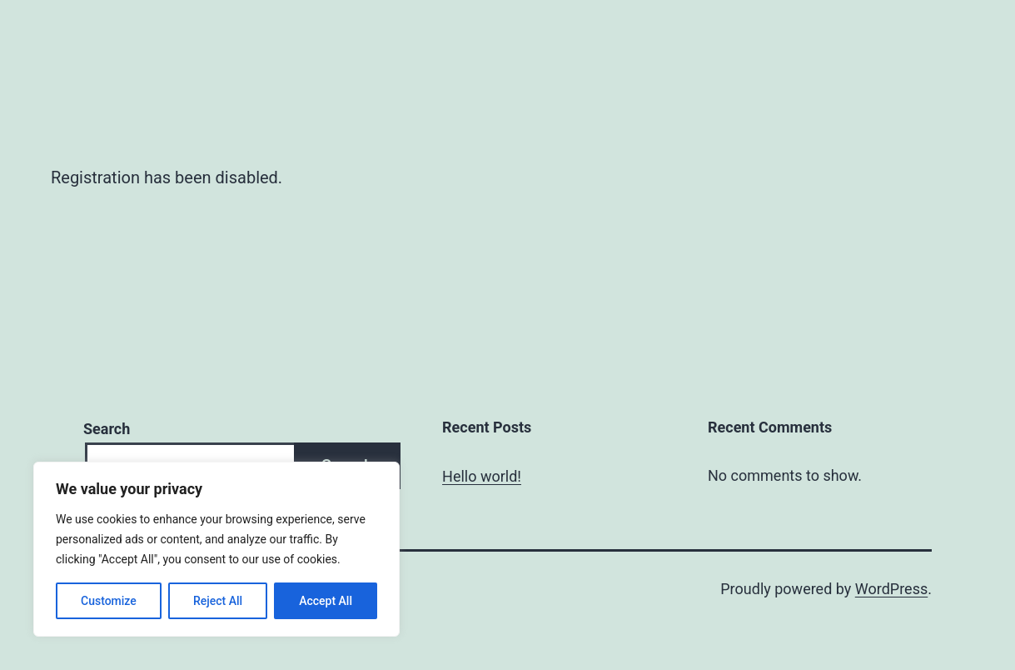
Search (106, 429)
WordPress (891, 589)
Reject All (217, 601)
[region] (216, 549)
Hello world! (481, 476)
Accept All (325, 601)
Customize (109, 601)
